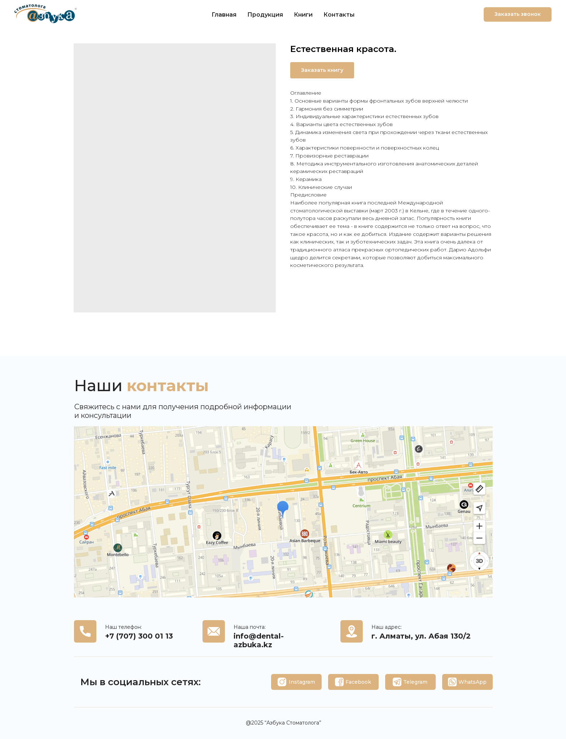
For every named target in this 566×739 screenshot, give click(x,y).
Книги (303, 14)
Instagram (302, 682)
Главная (224, 14)
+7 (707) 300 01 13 (139, 636)
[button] (518, 14)
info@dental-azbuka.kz (259, 640)
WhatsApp (472, 682)
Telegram (415, 682)
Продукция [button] (265, 14)
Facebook (358, 682)
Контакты (338, 14)
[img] (282, 682)
